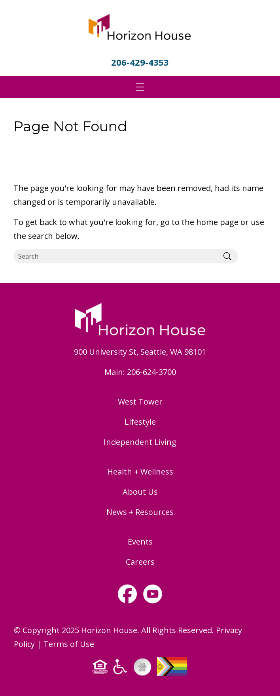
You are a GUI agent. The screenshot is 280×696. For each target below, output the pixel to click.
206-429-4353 (140, 62)
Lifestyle (140, 421)
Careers (140, 561)
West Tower (140, 401)
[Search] (115, 256)
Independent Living (140, 442)
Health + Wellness (140, 471)
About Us (140, 491)
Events (140, 541)
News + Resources (140, 512)
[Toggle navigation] (140, 87)
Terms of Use (69, 644)
